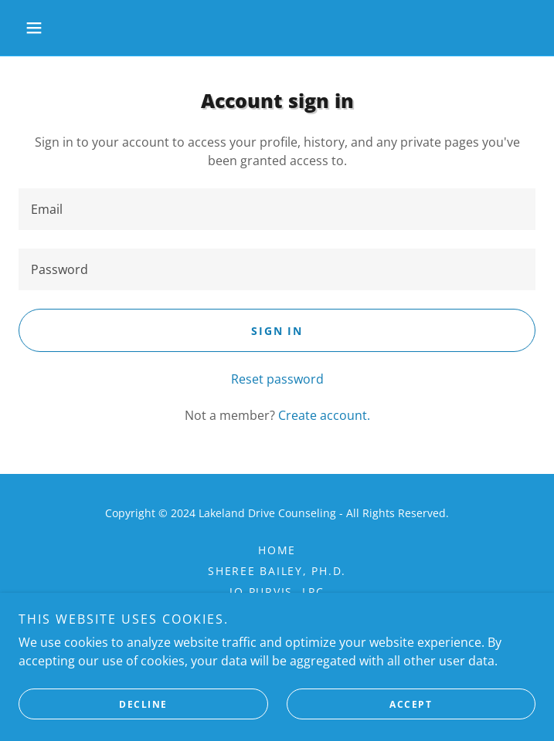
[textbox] (277, 209)
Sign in (276, 330)
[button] (57, 27)
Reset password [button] (277, 378)
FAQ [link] (276, 612)
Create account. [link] (324, 415)
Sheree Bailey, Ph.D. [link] (277, 570)
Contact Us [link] (277, 633)
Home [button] (277, 550)
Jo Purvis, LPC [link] (277, 591)
